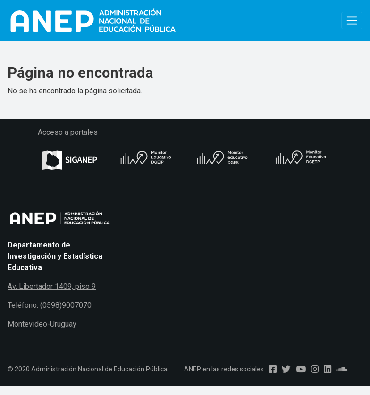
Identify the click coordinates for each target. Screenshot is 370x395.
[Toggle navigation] (351, 20)
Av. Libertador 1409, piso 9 (52, 286)
